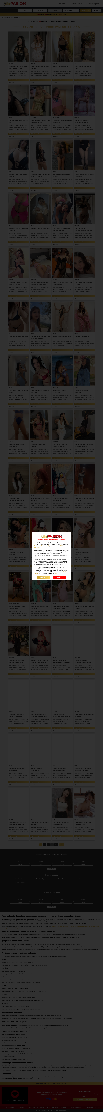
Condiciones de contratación (41, 546)
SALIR (59, 577)
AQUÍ (56, 573)
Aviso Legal (54, 546)
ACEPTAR (43, 577)
